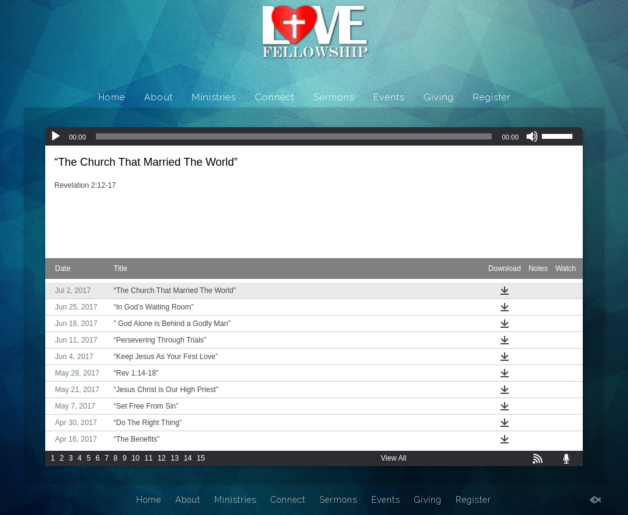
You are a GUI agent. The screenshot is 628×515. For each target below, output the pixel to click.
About (158, 97)
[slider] (294, 136)
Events (388, 97)
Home (111, 97)
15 (201, 458)
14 (188, 458)
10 (135, 458)
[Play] (55, 136)
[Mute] (532, 136)
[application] (314, 136)
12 (162, 458)
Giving (438, 97)
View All (393, 458)
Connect (274, 97)
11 (149, 458)
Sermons (333, 97)
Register (492, 97)
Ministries (214, 97)
